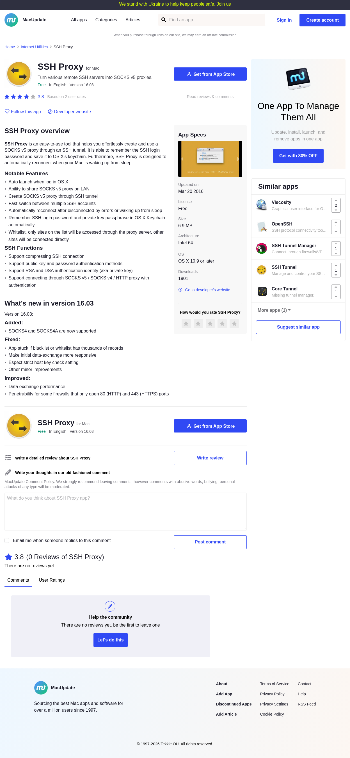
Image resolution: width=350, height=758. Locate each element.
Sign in (284, 20)
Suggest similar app (298, 327)
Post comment (210, 542)
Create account (322, 20)
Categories (106, 20)
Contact (304, 683)
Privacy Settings (274, 704)
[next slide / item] (238, 159)
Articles (132, 20)
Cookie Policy (272, 714)
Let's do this (110, 640)
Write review (210, 458)
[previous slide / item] (182, 159)
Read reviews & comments (210, 96)
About (221, 683)
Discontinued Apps (234, 704)
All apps (79, 20)
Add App (224, 693)
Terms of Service (274, 683)
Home (9, 46)
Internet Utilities (34, 46)
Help (302, 693)
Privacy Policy (272, 693)
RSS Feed (307, 704)
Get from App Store (210, 74)
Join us (224, 4)
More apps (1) (272, 310)
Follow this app (22, 112)
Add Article (226, 714)
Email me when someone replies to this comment (62, 540)
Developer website (69, 112)
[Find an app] (163, 19)
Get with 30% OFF (298, 156)
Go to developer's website (204, 289)
